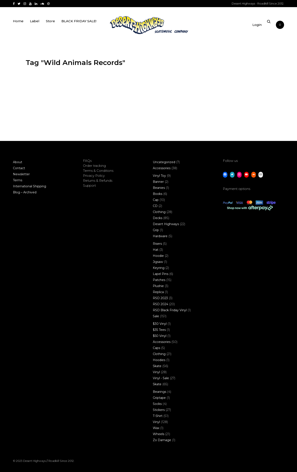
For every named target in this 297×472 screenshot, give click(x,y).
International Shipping (29, 186)
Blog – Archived (24, 192)
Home (18, 26)
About (17, 162)
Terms (17, 180)
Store (50, 26)
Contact (19, 168)
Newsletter (21, 174)
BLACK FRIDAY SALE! (78, 26)
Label (34, 26)
